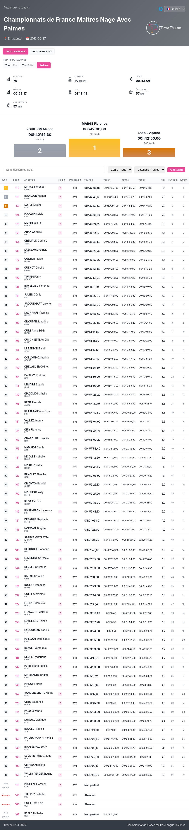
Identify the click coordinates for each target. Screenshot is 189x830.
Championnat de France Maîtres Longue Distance (156, 825)
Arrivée (43, 65)
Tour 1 (11, 65)
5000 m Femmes (15, 51)
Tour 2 (28, 65)
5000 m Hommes (42, 51)
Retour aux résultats (16, 7)
